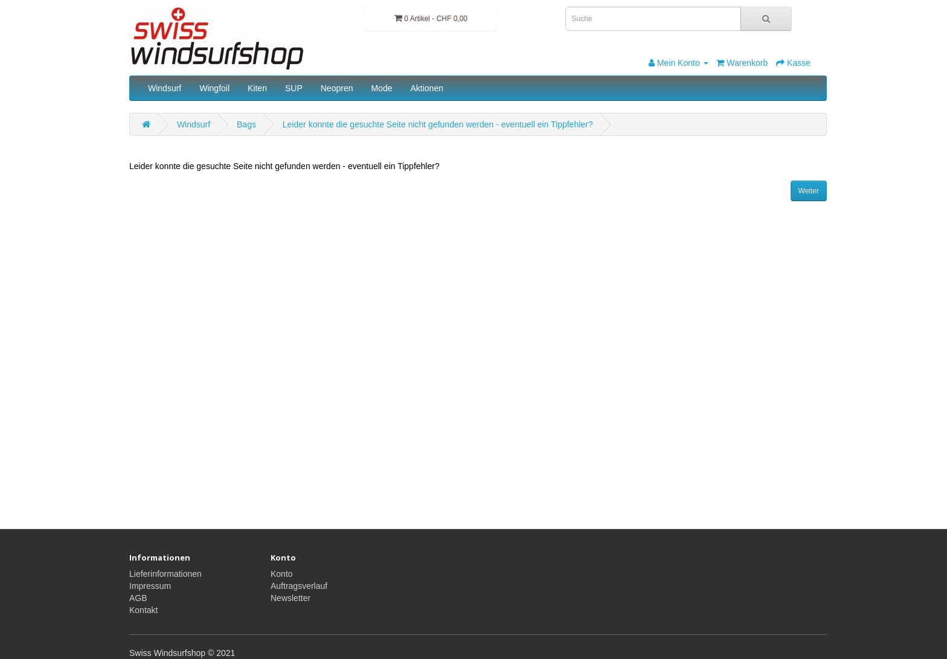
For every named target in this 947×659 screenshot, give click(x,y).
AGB (138, 598)
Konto (282, 574)
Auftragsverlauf (299, 586)
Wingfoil (214, 88)
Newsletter (290, 598)
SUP (294, 88)
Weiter (808, 191)
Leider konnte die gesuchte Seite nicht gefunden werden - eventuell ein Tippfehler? (438, 124)
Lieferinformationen (165, 574)
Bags (246, 124)
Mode (381, 88)
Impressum (150, 586)
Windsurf (164, 88)
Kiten (257, 88)
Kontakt (143, 610)
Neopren (337, 88)
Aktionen (426, 88)
